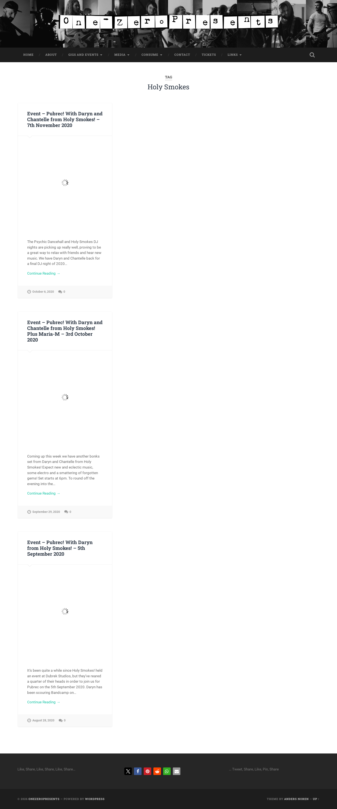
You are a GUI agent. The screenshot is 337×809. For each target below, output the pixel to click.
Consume (150, 55)
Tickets (209, 55)
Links (233, 55)
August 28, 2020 (43, 720)
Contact (182, 55)
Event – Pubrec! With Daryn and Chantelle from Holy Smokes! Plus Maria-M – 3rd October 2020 (64, 331)
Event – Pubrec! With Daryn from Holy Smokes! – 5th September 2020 (60, 548)
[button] (128, 771)
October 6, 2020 (43, 292)
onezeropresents (44, 799)
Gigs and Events (83, 55)
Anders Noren (296, 799)
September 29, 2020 (46, 512)
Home (28, 55)
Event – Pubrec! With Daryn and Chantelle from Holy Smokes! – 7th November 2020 (64, 119)
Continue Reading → (43, 273)
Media (120, 55)
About (51, 55)
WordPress (95, 799)
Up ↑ (316, 799)
